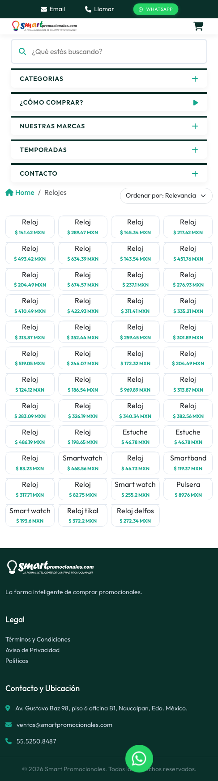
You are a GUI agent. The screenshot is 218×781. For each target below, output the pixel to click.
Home (19, 192)
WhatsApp (156, 9)
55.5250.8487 (35, 741)
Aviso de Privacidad (32, 650)
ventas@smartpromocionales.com (64, 725)
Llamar (99, 9)
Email (53, 9)
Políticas (16, 661)
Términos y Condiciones (37, 639)
